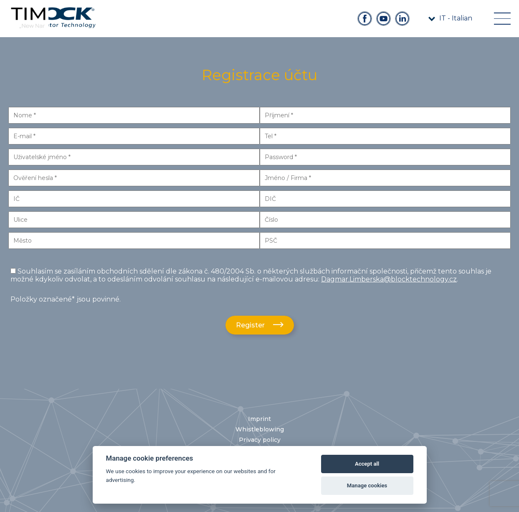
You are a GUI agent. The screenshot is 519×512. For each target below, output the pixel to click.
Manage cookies (367, 485)
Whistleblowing (259, 429)
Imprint (259, 419)
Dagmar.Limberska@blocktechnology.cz (389, 279)
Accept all (367, 464)
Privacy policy (260, 440)
